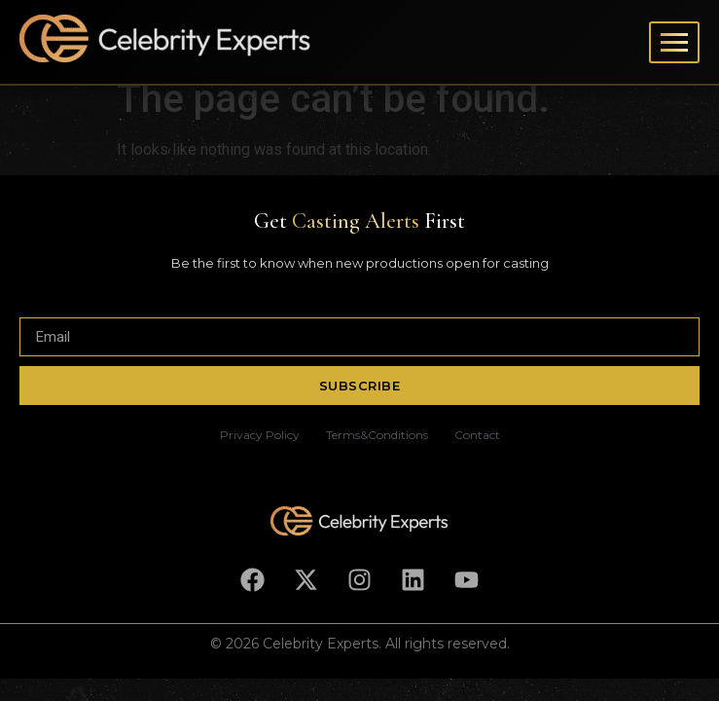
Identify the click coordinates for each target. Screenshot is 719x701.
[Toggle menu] (674, 42)
